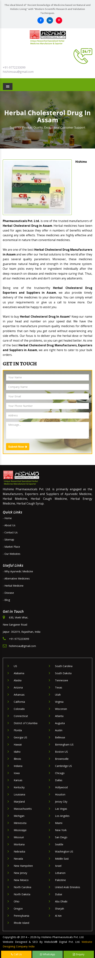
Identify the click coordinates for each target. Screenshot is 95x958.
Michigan (19, 816)
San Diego (61, 837)
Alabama (19, 673)
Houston (60, 794)
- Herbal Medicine (13, 585)
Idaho (17, 751)
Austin (58, 730)
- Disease (8, 592)
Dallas (58, 780)
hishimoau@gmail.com (18, 72)
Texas (58, 687)
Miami (58, 823)
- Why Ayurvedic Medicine (18, 571)
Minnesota (20, 823)
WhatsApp (47, 954)
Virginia (59, 701)
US (15, 666)
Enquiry (78, 954)
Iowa (17, 773)
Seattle (59, 844)
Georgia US (20, 737)
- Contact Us (10, 532)
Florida (18, 730)
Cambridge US (63, 766)
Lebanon (60, 873)
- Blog (6, 600)
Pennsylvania (21, 915)
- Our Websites (11, 554)
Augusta (60, 723)
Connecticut (21, 716)
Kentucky (19, 787)
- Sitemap (8, 539)
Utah (58, 694)
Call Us (16, 954)
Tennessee (61, 680)
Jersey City (61, 801)
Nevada (18, 858)
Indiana (18, 766)
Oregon (18, 908)
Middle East (62, 858)
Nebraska (19, 851)
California (19, 701)
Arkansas (19, 694)
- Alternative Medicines (16, 578)
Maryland (19, 801)
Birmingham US (64, 744)
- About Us (9, 525)
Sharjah (59, 908)
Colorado (19, 709)
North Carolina (22, 887)
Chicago (60, 773)
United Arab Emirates (67, 887)
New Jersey (20, 873)
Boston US (61, 751)
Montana (19, 844)
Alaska (17, 680)
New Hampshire (23, 865)
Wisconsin (61, 709)
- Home (7, 518)
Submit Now (17, 446)
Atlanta (59, 716)
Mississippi (20, 830)
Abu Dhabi (61, 901)
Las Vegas (61, 808)
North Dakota (22, 894)
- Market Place (11, 546)
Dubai (58, 894)
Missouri (19, 837)
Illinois (17, 759)
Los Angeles (62, 816)
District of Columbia (25, 723)
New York (61, 830)
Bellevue (60, 737)
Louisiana (19, 794)
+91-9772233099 (14, 67)
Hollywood (61, 787)
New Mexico (21, 880)
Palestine (60, 880)
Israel (58, 865)
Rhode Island (21, 923)
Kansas (18, 780)
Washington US (64, 851)
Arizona (18, 687)
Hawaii (18, 744)
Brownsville (62, 759)
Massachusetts (23, 808)
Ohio (16, 901)
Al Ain (58, 915)
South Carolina (63, 666)
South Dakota (63, 673)
